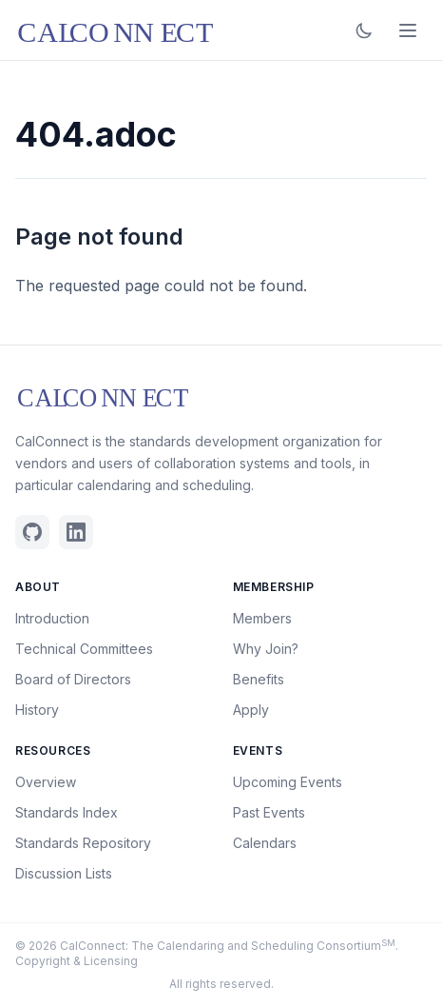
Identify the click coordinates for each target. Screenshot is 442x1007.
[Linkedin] (76, 532)
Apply (251, 709)
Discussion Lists (63, 873)
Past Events (269, 812)
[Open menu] (408, 30)
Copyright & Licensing (76, 961)
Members (262, 618)
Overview (45, 782)
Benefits (258, 679)
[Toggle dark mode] (364, 30)
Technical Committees (84, 649)
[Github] (32, 532)
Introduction (52, 618)
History (37, 709)
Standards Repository (83, 843)
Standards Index (66, 812)
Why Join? (265, 649)
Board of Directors (73, 679)
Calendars (265, 843)
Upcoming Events (287, 782)
